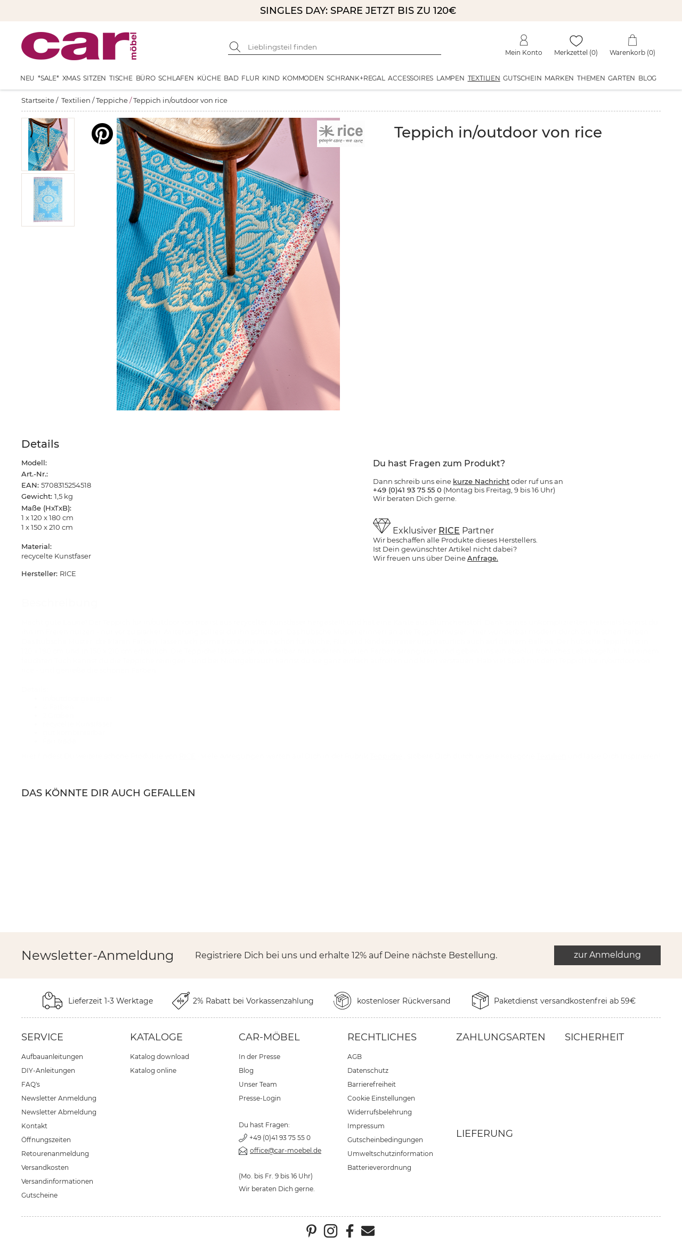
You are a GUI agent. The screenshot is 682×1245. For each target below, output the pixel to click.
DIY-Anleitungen (48, 1070)
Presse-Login (260, 1098)
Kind (270, 78)
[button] (48, 144)
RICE (449, 531)
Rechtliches (382, 1037)
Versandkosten (45, 1167)
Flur (250, 78)
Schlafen (175, 78)
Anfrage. (482, 558)
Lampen (450, 78)
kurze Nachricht (481, 481)
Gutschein (522, 78)
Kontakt (34, 1126)
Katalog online (153, 1070)
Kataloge (156, 1037)
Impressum (366, 1126)
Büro (146, 78)
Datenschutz (367, 1070)
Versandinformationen (57, 1181)
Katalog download (159, 1057)
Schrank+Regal (356, 78)
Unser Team (258, 1084)
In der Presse (259, 1057)
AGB (354, 1057)
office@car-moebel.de (285, 1150)
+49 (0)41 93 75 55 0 (280, 1138)
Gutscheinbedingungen (385, 1140)
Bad (231, 78)
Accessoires (410, 78)
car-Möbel (269, 1037)
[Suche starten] (236, 47)
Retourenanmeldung (55, 1154)
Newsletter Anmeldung (58, 1098)
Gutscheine (39, 1195)
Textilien (484, 78)
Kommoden (302, 78)
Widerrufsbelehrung (379, 1112)
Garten (621, 78)
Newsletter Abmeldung (58, 1112)
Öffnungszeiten (46, 1140)
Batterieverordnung (379, 1167)
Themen (591, 78)
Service (42, 1037)
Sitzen (94, 78)
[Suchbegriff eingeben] (342, 47)
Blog (647, 78)
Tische (121, 78)
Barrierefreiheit (371, 1084)
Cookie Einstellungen (381, 1098)
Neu (27, 78)
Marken (559, 78)
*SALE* (48, 78)
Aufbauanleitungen (52, 1057)
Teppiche (112, 100)
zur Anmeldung (607, 955)
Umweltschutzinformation (390, 1154)
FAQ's (30, 1084)
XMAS (71, 78)
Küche (209, 78)
